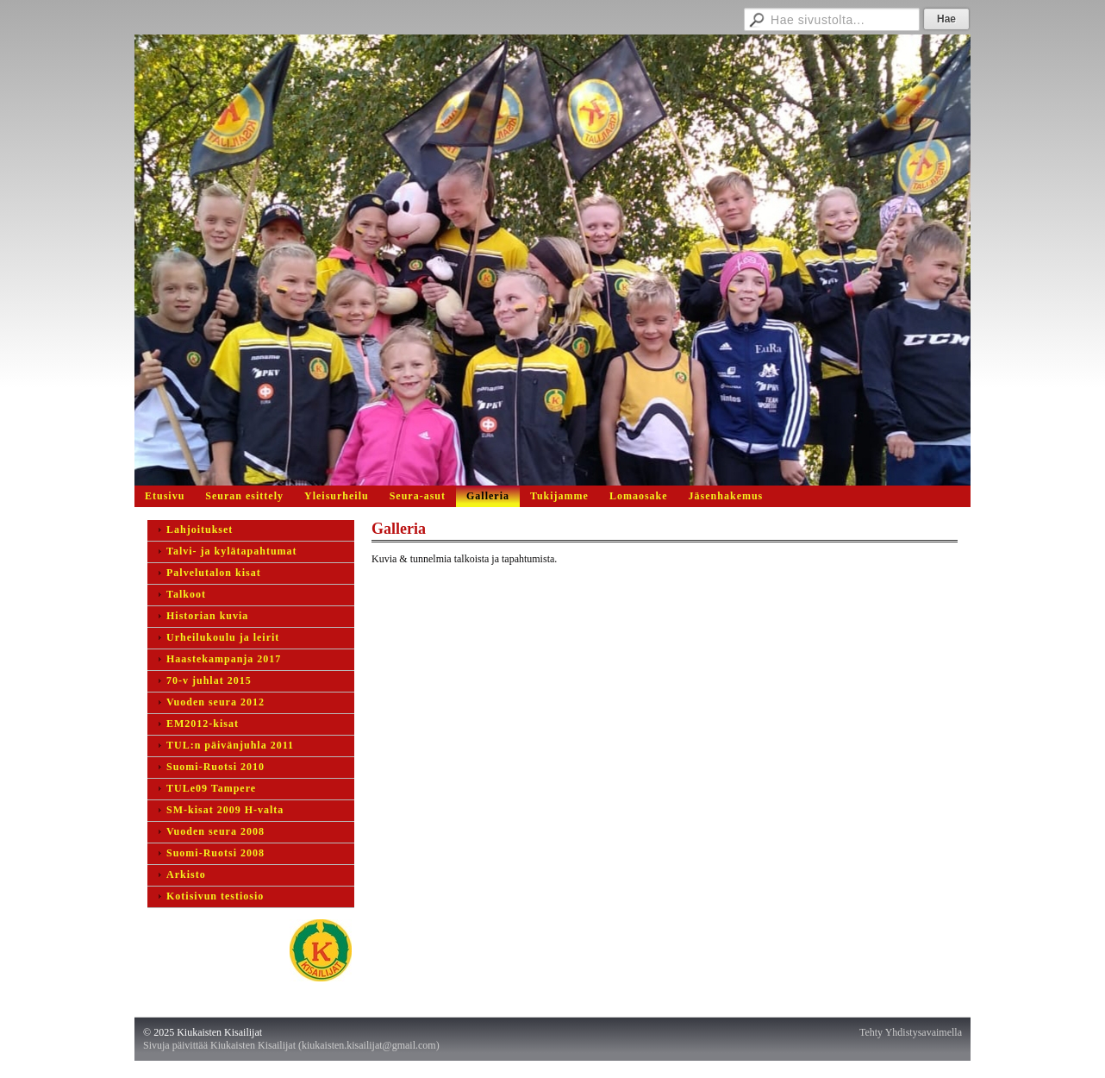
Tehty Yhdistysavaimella (910, 1032)
